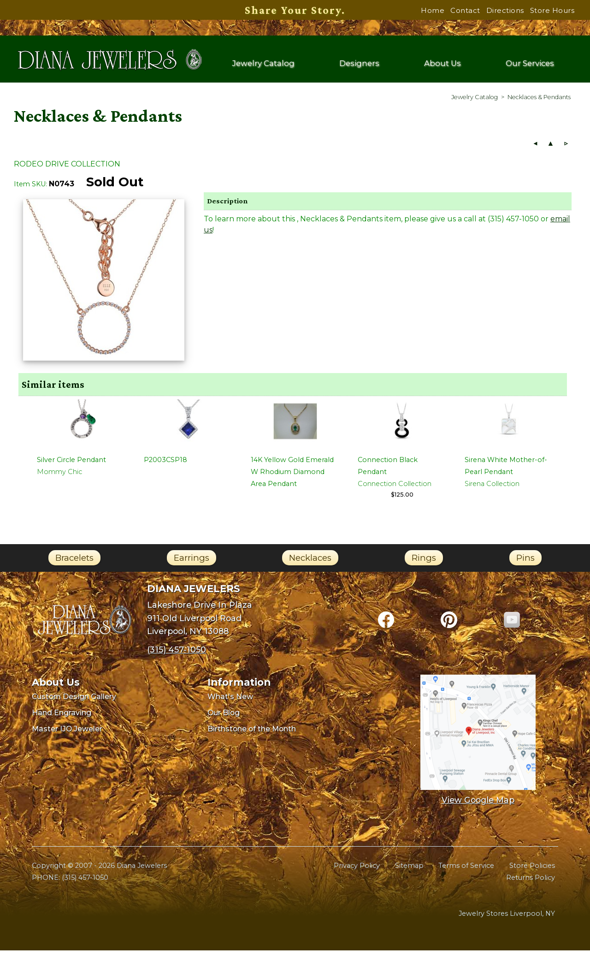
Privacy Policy (357, 870)
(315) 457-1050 (85, 882)
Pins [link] (525, 562)
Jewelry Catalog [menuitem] (263, 65)
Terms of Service (466, 870)
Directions (505, 10)
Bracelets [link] (74, 562)
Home (432, 10)
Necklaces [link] (310, 562)
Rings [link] (424, 562)
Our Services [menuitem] (529, 65)
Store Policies (532, 870)
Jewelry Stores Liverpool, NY (507, 918)
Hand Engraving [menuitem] (61, 717)
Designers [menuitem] (360, 65)
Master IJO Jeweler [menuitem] (67, 733)
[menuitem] (474, 101)
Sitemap (409, 870)
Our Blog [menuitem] (223, 717)
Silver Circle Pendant (71, 464)
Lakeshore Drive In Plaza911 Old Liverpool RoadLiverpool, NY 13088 (199, 623)
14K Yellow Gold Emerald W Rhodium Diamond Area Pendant (292, 476)
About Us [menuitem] (443, 65)
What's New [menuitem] (230, 701)
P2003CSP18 (165, 464)
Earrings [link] (191, 562)
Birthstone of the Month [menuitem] (251, 733)
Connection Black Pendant (388, 470)
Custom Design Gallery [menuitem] (74, 701)
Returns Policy (530, 882)
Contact (465, 10)
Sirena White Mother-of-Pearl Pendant (506, 470)
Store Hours (552, 10)
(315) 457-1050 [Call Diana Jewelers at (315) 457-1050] (176, 654)
